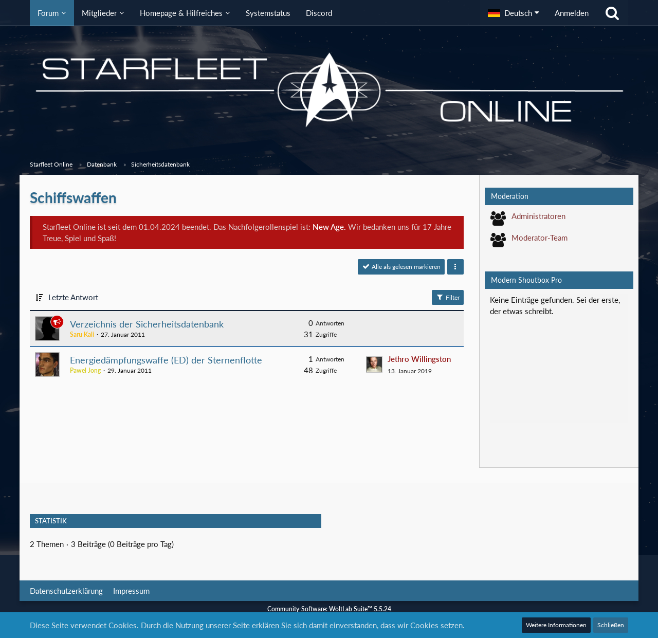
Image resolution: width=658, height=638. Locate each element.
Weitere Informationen (556, 625)
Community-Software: (329, 609)
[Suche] (612, 13)
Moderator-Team (539, 237)
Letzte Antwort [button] (73, 297)
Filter (448, 297)
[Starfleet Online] (329, 90)
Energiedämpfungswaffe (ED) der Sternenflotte (166, 360)
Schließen (610, 625)
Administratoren (538, 216)
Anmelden (572, 12)
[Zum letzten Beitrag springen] (374, 364)
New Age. (329, 226)
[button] (513, 13)
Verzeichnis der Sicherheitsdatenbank (147, 324)
